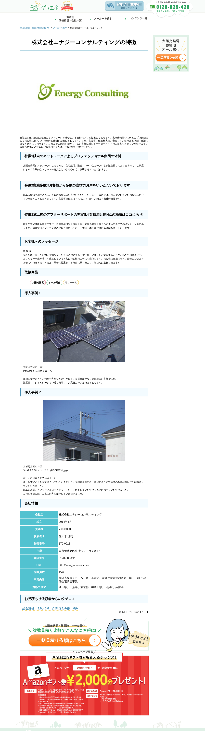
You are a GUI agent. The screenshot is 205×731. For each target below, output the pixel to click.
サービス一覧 (49, 725)
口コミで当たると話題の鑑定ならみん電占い (32, 713)
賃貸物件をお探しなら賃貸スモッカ (103, 703)
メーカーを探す (60, 28)
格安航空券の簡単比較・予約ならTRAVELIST (79, 713)
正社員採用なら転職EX (14, 703)
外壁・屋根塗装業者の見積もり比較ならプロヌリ (169, 706)
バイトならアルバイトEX (40, 703)
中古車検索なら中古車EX (110, 710)
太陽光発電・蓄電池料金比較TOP (35, 28)
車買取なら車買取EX (136, 710)
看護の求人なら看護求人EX (69, 703)
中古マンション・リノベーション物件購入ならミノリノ (57, 706)
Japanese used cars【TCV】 (163, 710)
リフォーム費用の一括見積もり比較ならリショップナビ (115, 706)
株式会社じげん (31, 725)
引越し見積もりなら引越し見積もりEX (143, 703)
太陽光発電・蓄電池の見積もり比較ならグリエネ (71, 710)
